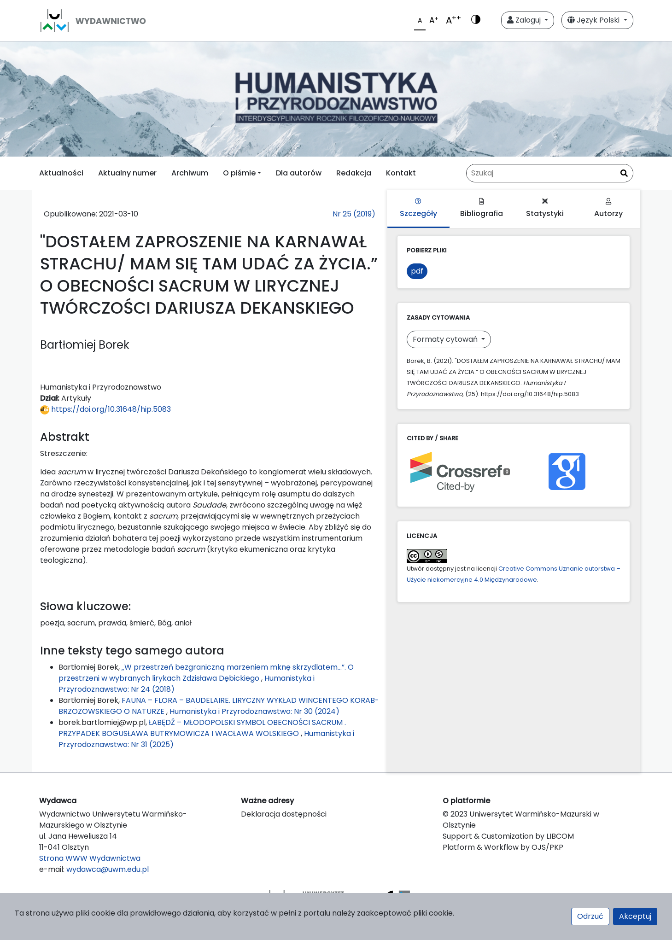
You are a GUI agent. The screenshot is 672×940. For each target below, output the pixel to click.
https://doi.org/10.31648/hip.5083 (105, 409)
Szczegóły (418, 208)
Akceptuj (635, 916)
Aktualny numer (127, 173)
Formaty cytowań (446, 339)
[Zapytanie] (550, 173)
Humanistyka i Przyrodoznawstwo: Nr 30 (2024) (254, 711)
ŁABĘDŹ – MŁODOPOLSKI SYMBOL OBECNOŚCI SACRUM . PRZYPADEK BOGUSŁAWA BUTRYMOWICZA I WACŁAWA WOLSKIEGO (202, 728)
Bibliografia (481, 208)
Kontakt (401, 173)
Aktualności (61, 173)
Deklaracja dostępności (284, 814)
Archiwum (189, 173)
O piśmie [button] (239, 173)
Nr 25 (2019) (354, 214)
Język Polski (594, 20)
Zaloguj (525, 20)
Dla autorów (298, 173)
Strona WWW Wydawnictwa (89, 858)
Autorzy (608, 208)
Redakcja (353, 173)
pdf (417, 271)
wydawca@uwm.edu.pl (107, 869)
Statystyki (545, 208)
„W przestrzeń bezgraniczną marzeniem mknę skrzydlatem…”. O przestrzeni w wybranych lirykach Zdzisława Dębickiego (206, 672)
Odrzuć (590, 916)
